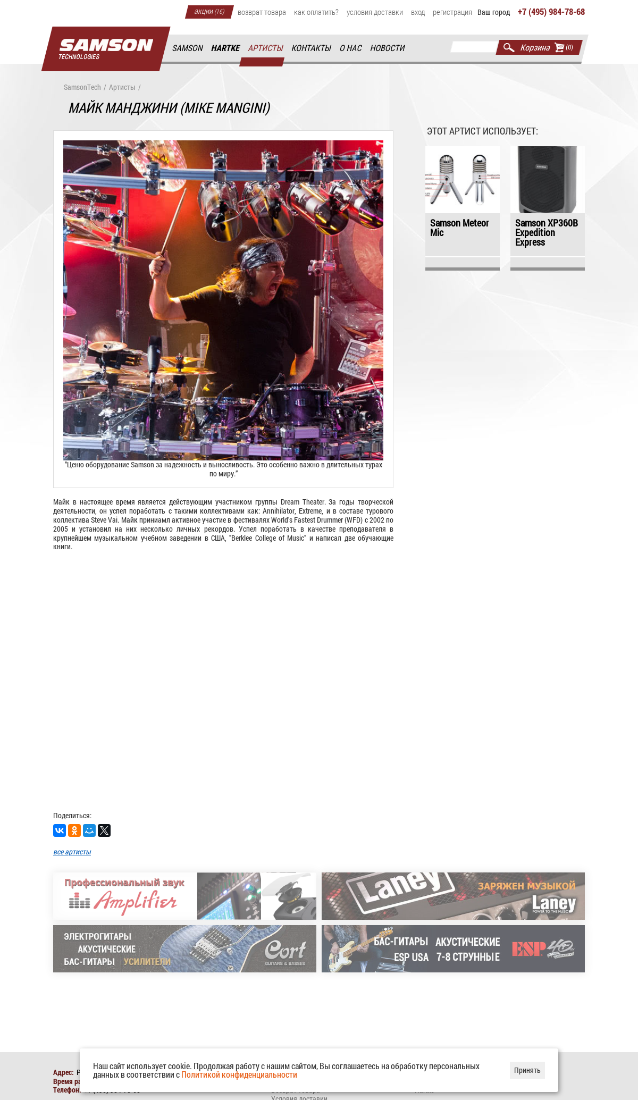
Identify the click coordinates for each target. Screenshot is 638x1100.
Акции (209, 10)
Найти (509, 47)
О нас (351, 48)
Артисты (265, 48)
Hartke (226, 48)
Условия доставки (375, 11)
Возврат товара (262, 11)
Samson (187, 48)
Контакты (312, 48)
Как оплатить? (316, 11)
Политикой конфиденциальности (239, 1074)
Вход (418, 11)
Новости (387, 48)
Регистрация (452, 11)
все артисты (72, 851)
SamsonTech (82, 87)
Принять (527, 1070)
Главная (105, 49)
